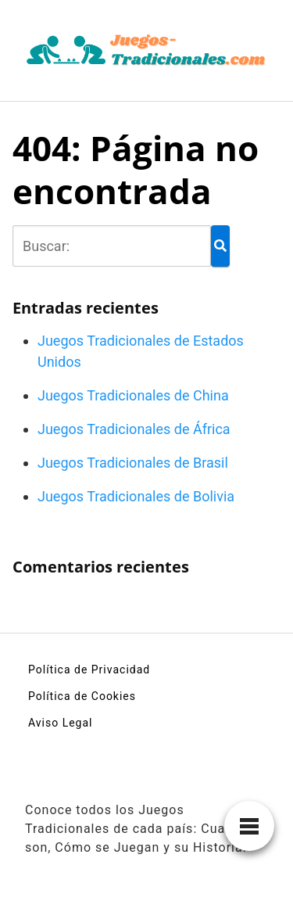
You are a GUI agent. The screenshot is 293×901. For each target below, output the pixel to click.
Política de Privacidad (89, 669)
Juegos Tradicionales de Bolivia (136, 496)
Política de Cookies (82, 696)
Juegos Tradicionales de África (134, 429)
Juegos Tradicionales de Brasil (133, 462)
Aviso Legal (60, 722)
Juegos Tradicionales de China (133, 395)
